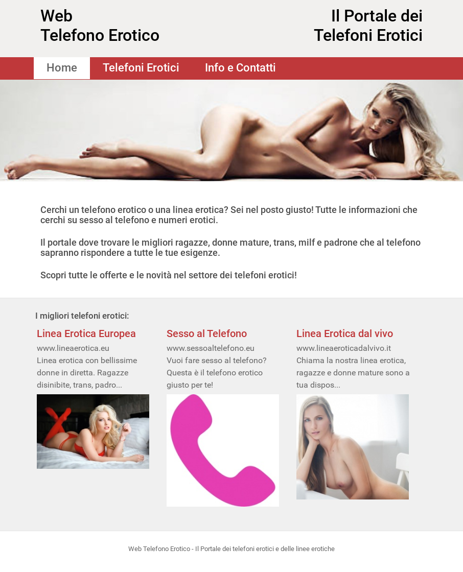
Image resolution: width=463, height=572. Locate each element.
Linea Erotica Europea (86, 333)
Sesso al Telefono (207, 333)
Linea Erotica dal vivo (344, 333)
